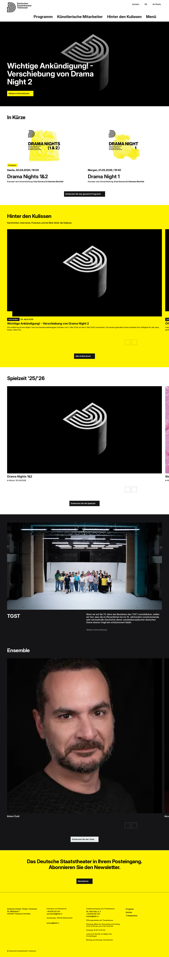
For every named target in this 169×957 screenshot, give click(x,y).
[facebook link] (78, 900)
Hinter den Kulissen (124, 16)
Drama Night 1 (104, 176)
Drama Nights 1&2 (27, 176)
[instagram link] (84, 900)
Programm (43, 16)
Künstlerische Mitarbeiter (80, 16)
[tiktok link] (91, 900)
